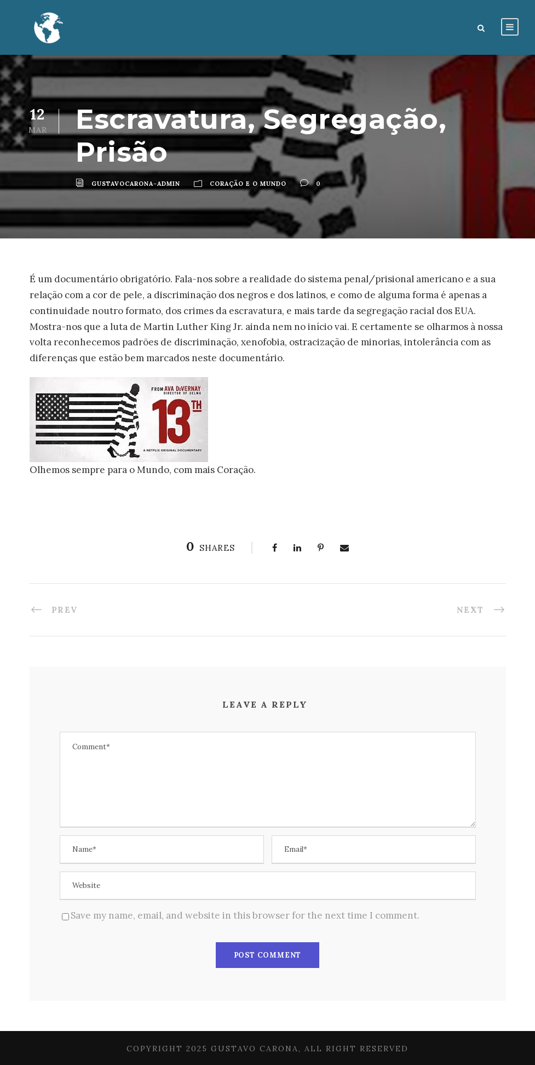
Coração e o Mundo (248, 183)
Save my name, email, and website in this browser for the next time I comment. (245, 915)
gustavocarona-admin (135, 183)
